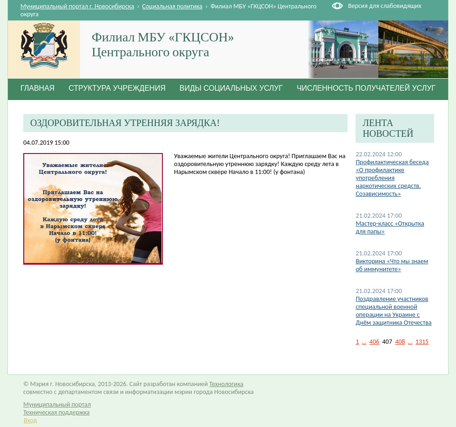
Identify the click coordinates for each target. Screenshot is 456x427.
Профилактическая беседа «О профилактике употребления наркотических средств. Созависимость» (392, 178)
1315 (422, 342)
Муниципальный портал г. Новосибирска (77, 6)
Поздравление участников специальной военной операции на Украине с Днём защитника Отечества (393, 311)
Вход (30, 420)
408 (400, 342)
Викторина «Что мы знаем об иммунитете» (391, 265)
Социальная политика (172, 6)
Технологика (226, 384)
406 (374, 342)
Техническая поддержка (56, 412)
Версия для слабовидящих (384, 6)
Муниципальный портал (57, 404)
